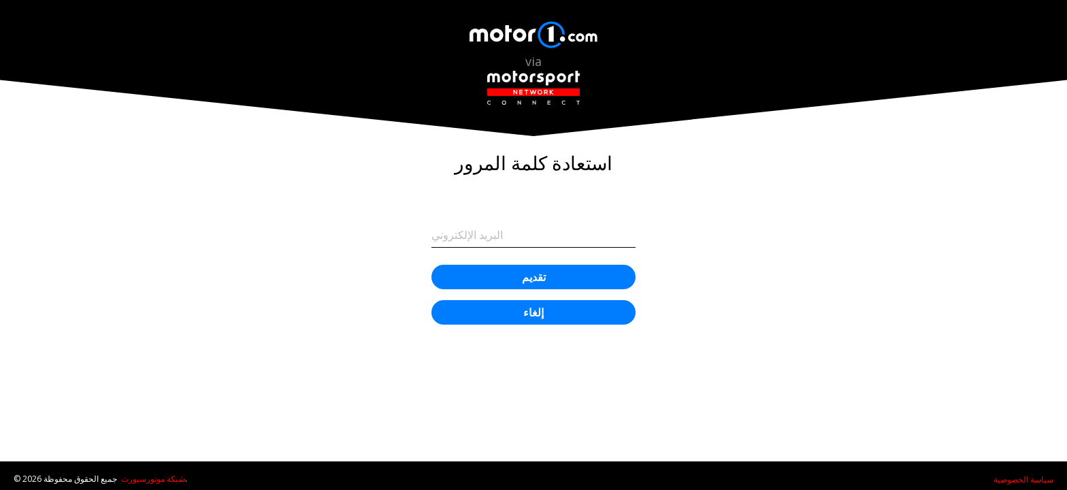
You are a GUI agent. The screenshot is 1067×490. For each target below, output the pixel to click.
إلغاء (533, 312)
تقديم (534, 277)
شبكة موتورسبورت (153, 479)
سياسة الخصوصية (1023, 479)
